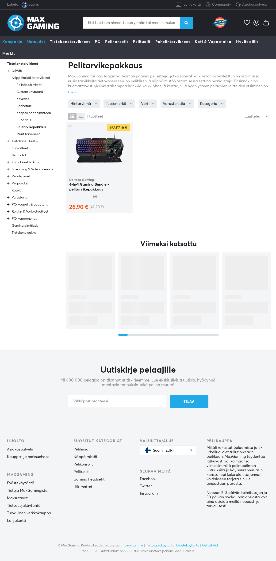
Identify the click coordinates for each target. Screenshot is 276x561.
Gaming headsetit (89, 479)
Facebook (148, 479)
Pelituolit (142, 42)
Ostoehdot (210, 545)
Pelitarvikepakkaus (31, 127)
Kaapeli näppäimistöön (33, 113)
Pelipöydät (20, 183)
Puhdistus (23, 120)
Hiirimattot (82, 487)
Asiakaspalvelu (254, 4)
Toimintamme (133, 545)
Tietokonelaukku (24, 232)
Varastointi (19, 197)
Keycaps (22, 99)
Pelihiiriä (80, 449)
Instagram (149, 493)
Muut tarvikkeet (28, 134)
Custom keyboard (29, 92)
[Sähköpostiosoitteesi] (117, 401)
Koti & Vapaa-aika (213, 42)
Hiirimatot (19, 155)
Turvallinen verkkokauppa (29, 513)
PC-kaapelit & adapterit (30, 204)
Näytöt (17, 71)
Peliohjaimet (21, 176)
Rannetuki (23, 106)
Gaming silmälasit (25, 225)
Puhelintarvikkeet (172, 42)
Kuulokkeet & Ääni (25, 162)
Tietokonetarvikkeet (70, 42)
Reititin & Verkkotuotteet (30, 211)
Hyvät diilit (247, 42)
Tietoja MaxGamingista (27, 490)
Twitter (146, 486)
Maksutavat (17, 498)
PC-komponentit (24, 218)
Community (218, 5)
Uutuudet (36, 42)
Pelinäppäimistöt (29, 85)
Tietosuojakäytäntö (23, 506)
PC (97, 42)
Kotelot (17, 190)
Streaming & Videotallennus (32, 169)
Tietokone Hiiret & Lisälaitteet (25, 145)
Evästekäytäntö (20, 483)
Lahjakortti (192, 4)
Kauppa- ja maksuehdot (28, 457)
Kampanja (12, 42)
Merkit (8, 53)
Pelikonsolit (116, 42)
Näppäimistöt (85, 457)
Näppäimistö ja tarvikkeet (31, 78)
